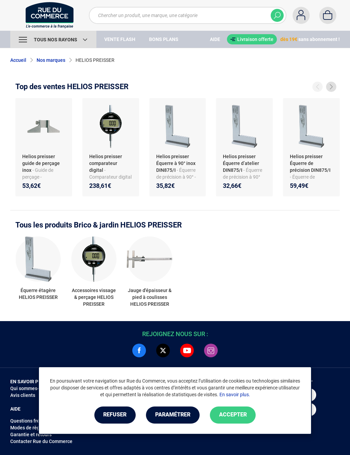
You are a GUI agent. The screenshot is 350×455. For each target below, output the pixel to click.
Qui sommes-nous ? (31, 388)
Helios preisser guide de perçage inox (41, 163)
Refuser (114, 415)
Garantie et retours (31, 434)
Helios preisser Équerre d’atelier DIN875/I (241, 163)
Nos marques (51, 60)
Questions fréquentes (33, 421)
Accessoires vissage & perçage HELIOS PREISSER (94, 297)
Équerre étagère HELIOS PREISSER (38, 294)
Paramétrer (172, 415)
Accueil (18, 60)
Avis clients (22, 395)
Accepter (233, 415)
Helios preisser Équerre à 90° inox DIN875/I (176, 163)
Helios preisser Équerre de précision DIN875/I (310, 163)
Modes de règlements (33, 427)
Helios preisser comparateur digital (105, 163)
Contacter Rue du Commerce (41, 441)
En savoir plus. (234, 394)
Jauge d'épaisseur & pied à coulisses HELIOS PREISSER (150, 297)
